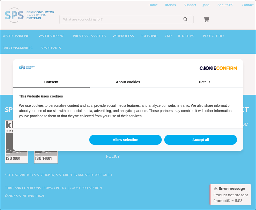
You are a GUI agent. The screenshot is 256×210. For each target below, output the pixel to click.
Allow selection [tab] (125, 140)
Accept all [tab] (200, 140)
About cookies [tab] (128, 82)
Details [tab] (204, 82)
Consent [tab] (51, 82)
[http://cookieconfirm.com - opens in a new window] (218, 68)
